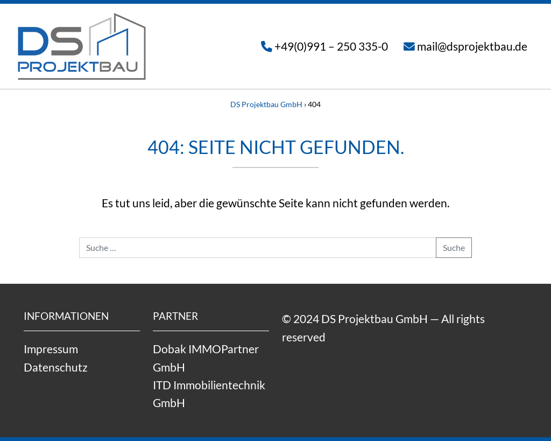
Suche (454, 247)
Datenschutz (56, 367)
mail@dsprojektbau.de (472, 46)
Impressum (51, 348)
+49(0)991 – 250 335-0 (331, 46)
